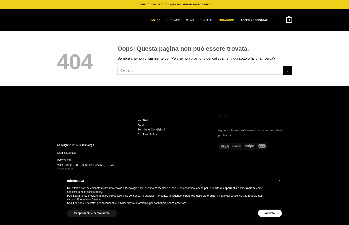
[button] (279, 180)
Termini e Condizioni (151, 129)
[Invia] (287, 70)
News (190, 20)
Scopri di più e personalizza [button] (92, 213)
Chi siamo (173, 20)
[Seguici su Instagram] (221, 116)
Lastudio (71, 152)
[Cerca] (275, 20)
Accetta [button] (270, 213)
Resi (141, 124)
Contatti (206, 20)
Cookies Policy (147, 134)
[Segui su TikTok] (227, 116)
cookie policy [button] (94, 191)
